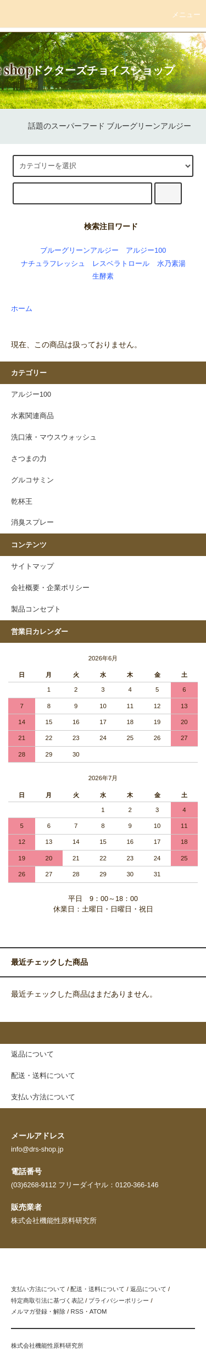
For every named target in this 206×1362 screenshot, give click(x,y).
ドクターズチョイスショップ (103, 70)
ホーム (21, 309)
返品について (148, 1289)
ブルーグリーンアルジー (79, 250)
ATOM (98, 1311)
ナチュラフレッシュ (53, 264)
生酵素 (103, 276)
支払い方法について (38, 1289)
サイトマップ (32, 566)
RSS (76, 1311)
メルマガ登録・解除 (38, 1311)
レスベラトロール (120, 264)
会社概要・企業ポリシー (50, 588)
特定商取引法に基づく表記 (47, 1300)
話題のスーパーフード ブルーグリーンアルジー (103, 125)
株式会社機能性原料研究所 (47, 1345)
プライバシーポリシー (118, 1300)
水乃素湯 (171, 264)
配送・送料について (97, 1289)
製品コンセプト (36, 609)
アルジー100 (146, 250)
